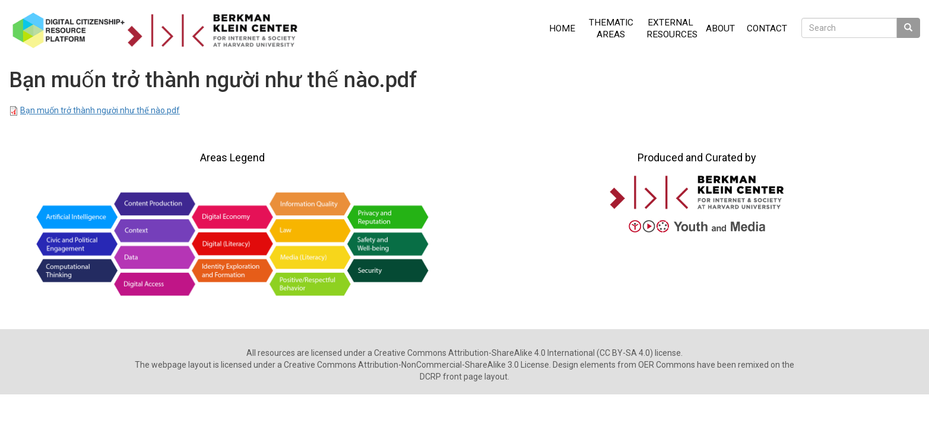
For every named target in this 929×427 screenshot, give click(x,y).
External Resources (671, 28)
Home (562, 28)
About (720, 28)
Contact (767, 28)
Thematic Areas (611, 28)
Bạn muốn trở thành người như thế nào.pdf (100, 110)
